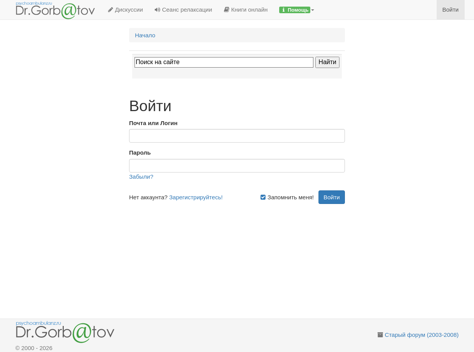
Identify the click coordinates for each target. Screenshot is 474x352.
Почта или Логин (153, 123)
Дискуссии (125, 9)
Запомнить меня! (287, 197)
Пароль (140, 152)
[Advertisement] (246, 258)
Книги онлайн (246, 9)
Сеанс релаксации (183, 9)
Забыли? (141, 176)
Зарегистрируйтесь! (196, 197)
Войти (451, 9)
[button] (296, 9)
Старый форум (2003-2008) (422, 334)
